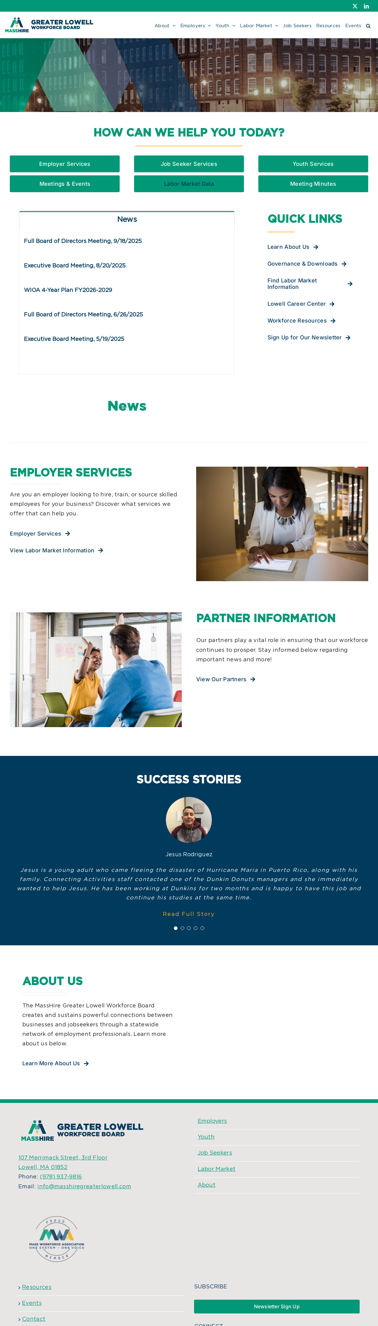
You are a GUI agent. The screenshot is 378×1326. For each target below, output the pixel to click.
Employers (212, 1121)
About (207, 1185)
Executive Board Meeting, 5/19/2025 (74, 339)
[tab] (127, 219)
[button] (368, 25)
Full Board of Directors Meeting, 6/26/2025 (83, 315)
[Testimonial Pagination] (176, 928)
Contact (33, 1319)
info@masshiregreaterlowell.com (84, 1187)
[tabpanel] (126, 300)
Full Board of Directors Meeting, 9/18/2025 (83, 241)
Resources (36, 1287)
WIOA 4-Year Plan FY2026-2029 (68, 290)
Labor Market (217, 1169)
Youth (206, 1137)
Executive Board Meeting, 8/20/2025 (74, 266)
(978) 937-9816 (61, 1177)
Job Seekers (215, 1153)
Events (32, 1303)
